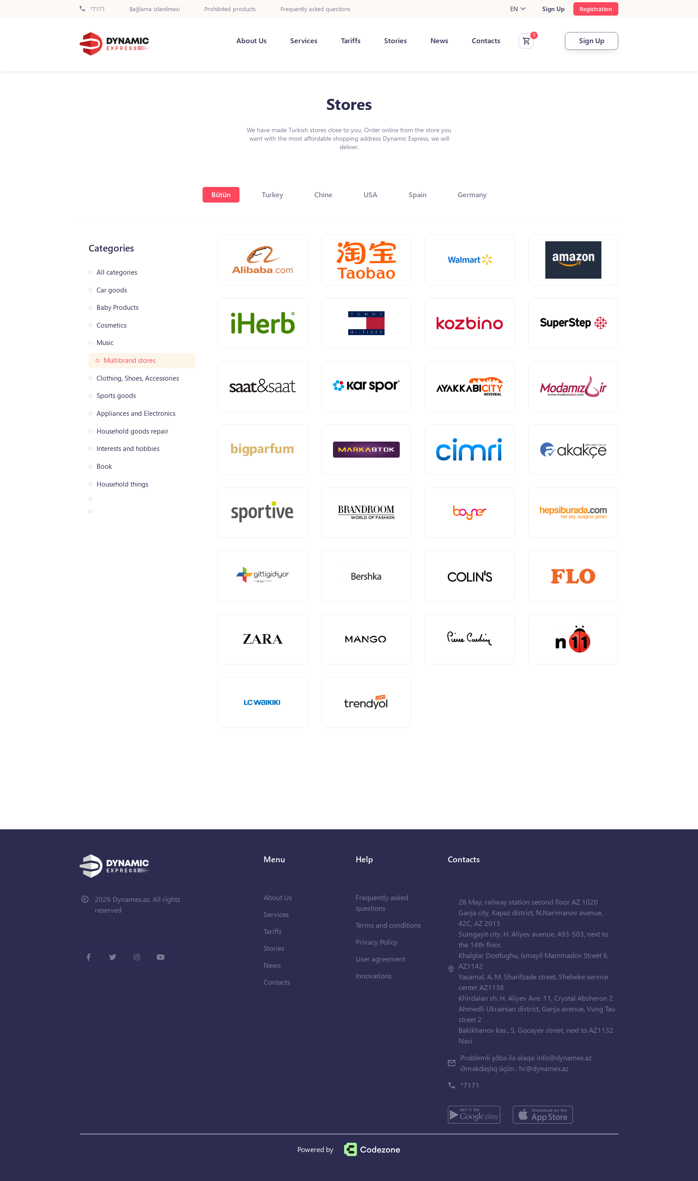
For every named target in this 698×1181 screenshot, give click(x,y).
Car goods (112, 290)
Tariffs (351, 41)
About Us (251, 41)
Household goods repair (132, 431)
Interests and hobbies (128, 448)
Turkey (272, 194)
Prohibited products (230, 9)
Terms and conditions (388, 924)
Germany (472, 194)
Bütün (221, 194)
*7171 (92, 9)
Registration (596, 8)
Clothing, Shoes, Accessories (138, 378)
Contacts (486, 41)
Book (104, 466)
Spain (417, 194)
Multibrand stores (129, 360)
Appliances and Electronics (136, 413)
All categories (117, 272)
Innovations (374, 975)
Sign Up (553, 8)
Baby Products (117, 307)
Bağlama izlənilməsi (155, 9)
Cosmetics (111, 325)
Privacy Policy (377, 941)
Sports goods (116, 395)
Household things (122, 484)
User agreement (380, 958)
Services (303, 41)
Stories (395, 41)
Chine (323, 194)
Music (105, 342)
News (439, 41)
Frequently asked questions (315, 9)
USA (370, 194)
